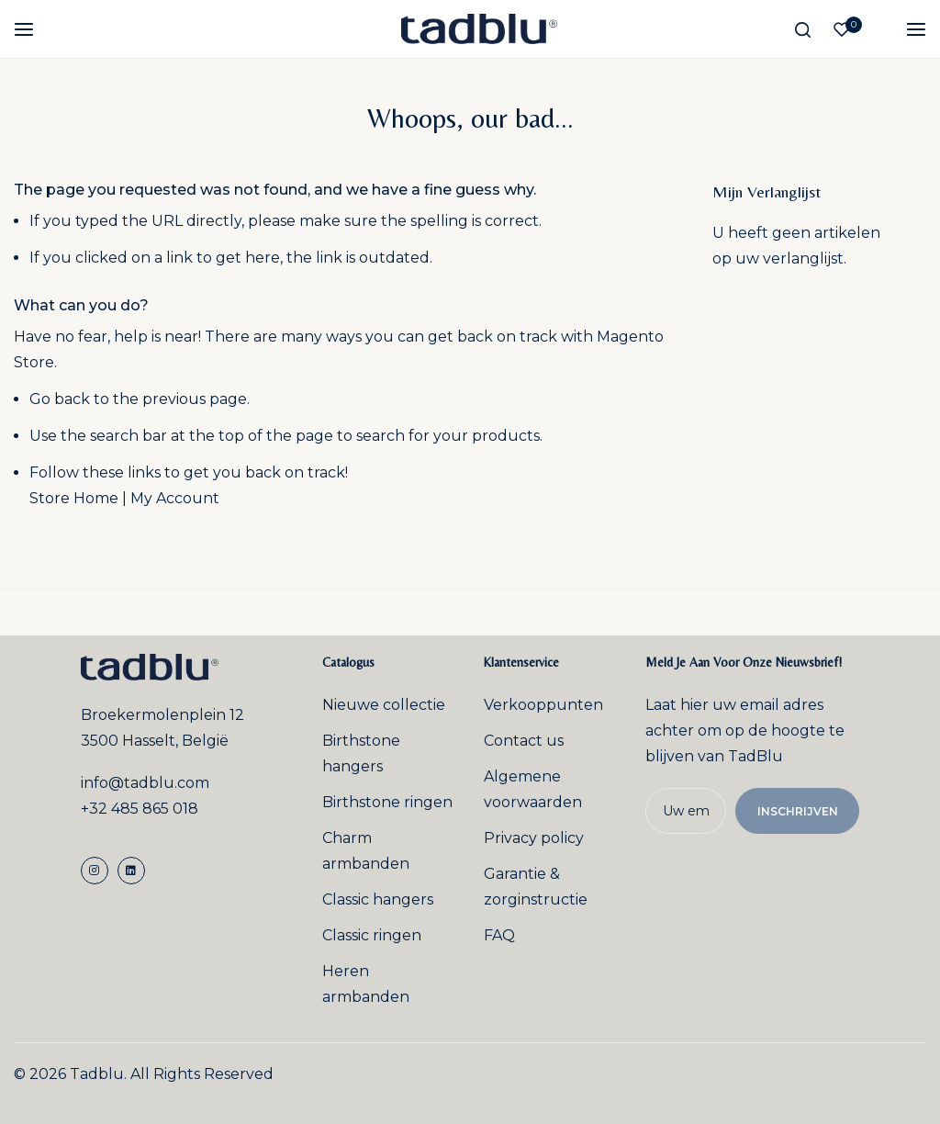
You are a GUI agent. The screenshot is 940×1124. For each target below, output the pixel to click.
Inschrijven (799, 811)
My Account (174, 498)
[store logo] (479, 29)
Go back (59, 399)
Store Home (73, 498)
